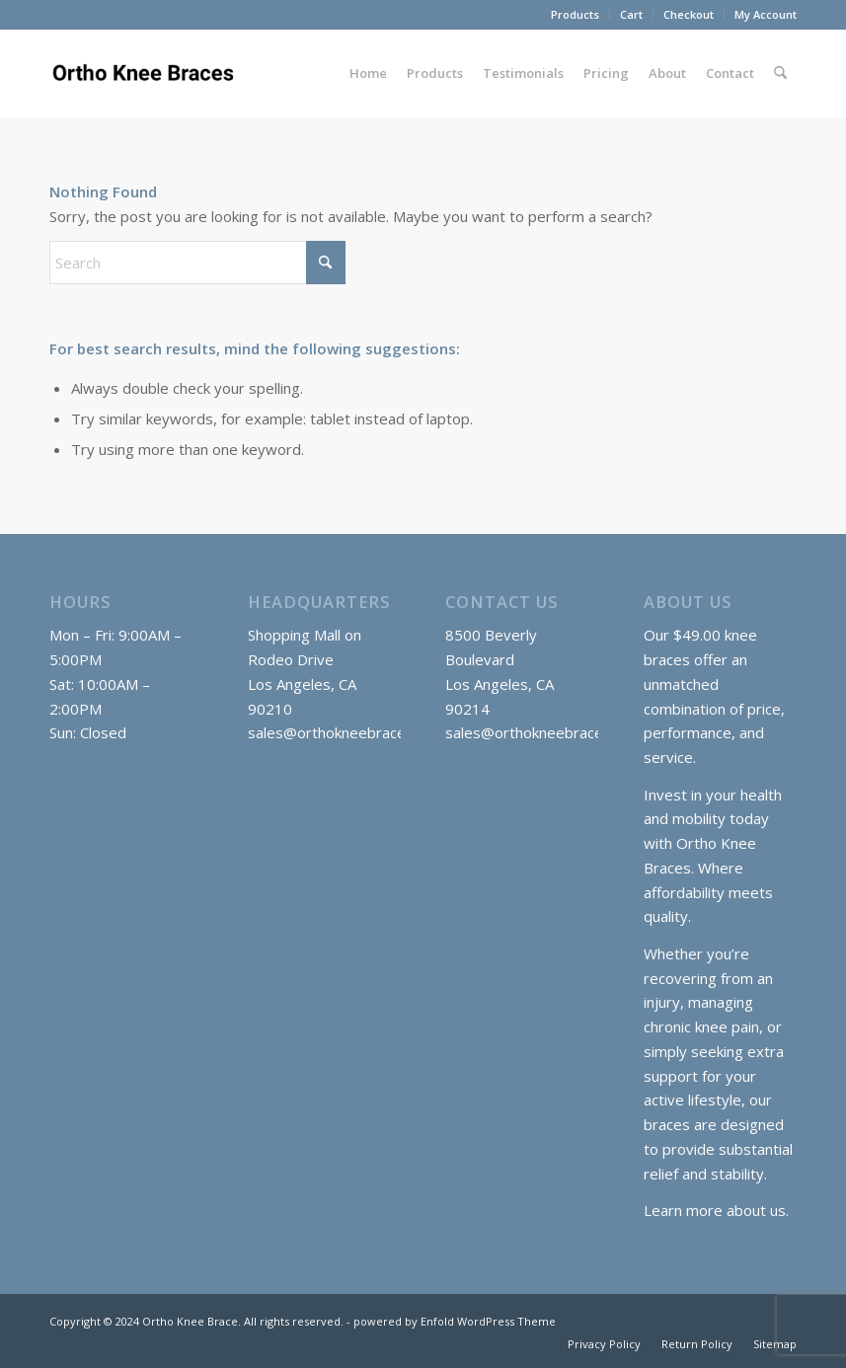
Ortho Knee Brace (190, 1321)
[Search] (780, 73)
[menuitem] (575, 15)
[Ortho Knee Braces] (146, 73)
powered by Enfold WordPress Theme (454, 1321)
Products (575, 14)
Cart (631, 14)
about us (756, 1210)
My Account (765, 14)
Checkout (688, 14)
